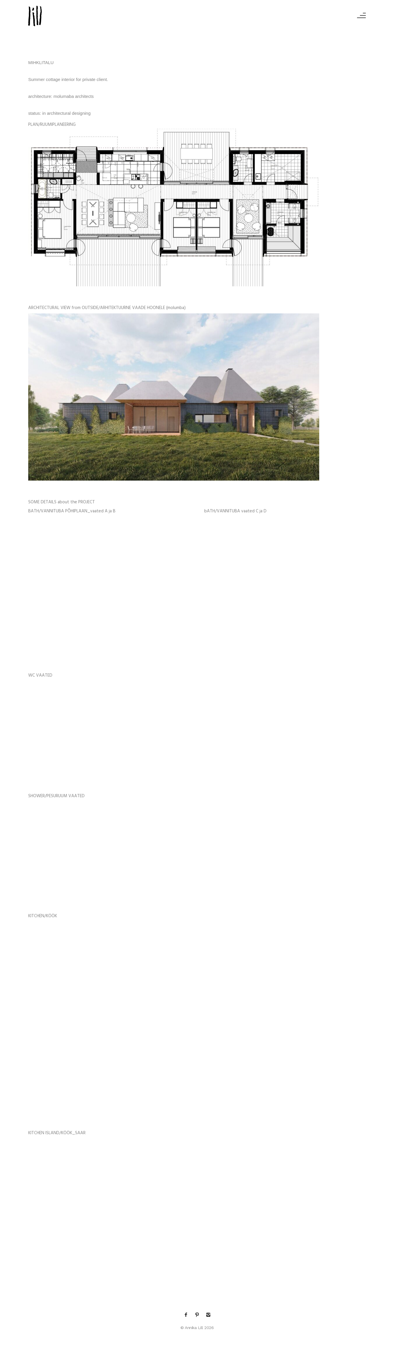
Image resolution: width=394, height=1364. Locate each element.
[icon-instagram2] (208, 1314)
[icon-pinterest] (198, 1314)
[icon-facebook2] (187, 1314)
